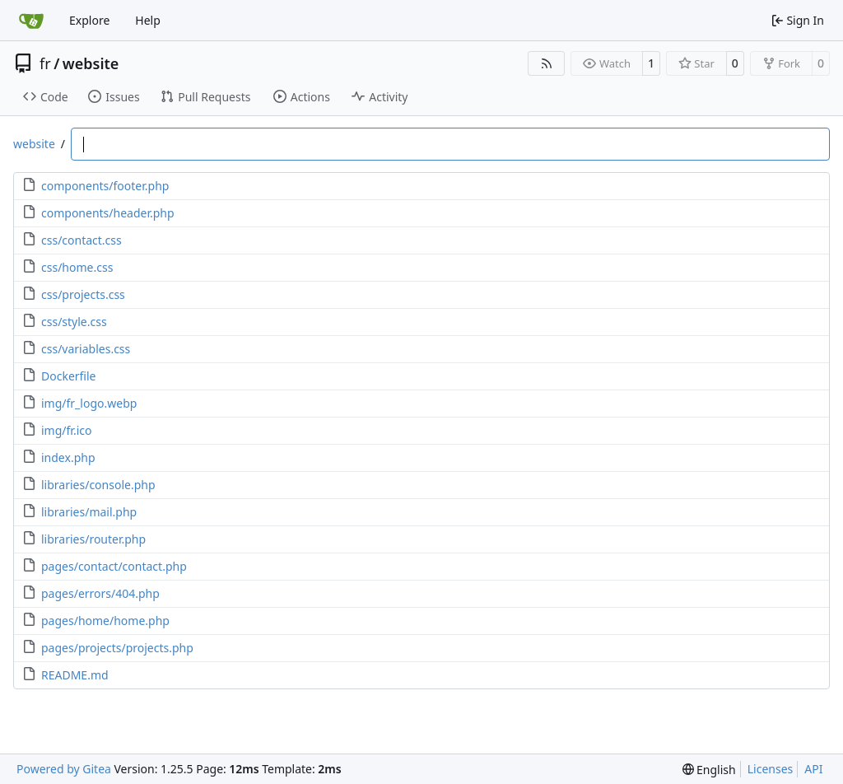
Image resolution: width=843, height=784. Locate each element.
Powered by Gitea (63, 769)
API (813, 769)
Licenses (771, 769)
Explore (89, 20)
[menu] (709, 769)
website (91, 63)
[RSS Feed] (547, 63)
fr (45, 63)
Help (148, 20)
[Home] (31, 20)
